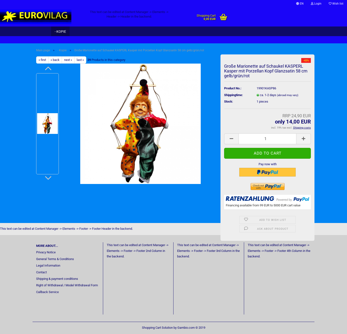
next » (68, 60)
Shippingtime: (233, 95)
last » (80, 60)
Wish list (336, 3)
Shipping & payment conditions (57, 279)
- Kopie (60, 31)
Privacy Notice (46, 252)
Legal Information (48, 265)
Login (316, 3)
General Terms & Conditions (55, 259)
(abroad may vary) (287, 95)
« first (42, 60)
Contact (41, 272)
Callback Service (47, 292)
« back (55, 60)
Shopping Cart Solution (157, 327)
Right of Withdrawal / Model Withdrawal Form (67, 285)
